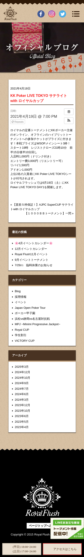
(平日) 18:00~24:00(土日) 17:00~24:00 (24, 549)
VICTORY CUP (24, 340)
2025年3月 (22, 366)
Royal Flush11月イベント (31, 254)
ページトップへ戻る (42, 525)
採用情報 (20, 296)
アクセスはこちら (65, 549)
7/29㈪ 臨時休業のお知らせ (33, 265)
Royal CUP (22, 329)
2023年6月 (22, 416)
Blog (18, 291)
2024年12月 (22, 372)
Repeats (18, 121)
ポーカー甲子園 (25, 313)
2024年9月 (22, 383)
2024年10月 (22, 377)
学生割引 (20, 335)
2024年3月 (22, 399)
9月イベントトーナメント (31, 259)
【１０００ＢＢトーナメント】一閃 (48, 213)
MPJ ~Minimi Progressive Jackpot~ (37, 324)
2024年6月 (22, 394)
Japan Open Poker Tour (30, 307)
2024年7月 (22, 388)
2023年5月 (22, 421)
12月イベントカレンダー (31, 248)
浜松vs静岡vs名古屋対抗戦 (32, 318)
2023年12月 (22, 405)
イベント (20, 302)
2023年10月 (22, 410)
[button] (68, 120)
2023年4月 (22, 427)
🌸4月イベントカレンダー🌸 (34, 243)
